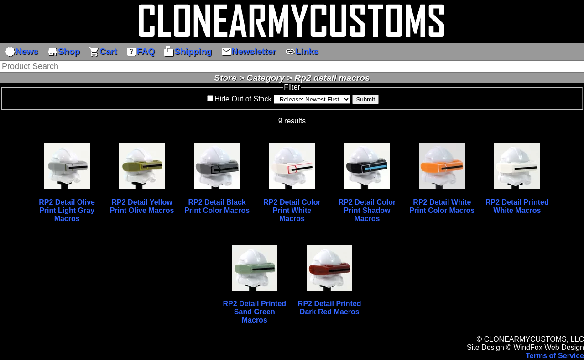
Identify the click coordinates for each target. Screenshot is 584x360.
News (21, 51)
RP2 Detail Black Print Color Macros (217, 206)
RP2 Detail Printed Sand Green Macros (254, 312)
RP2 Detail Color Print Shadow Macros (367, 210)
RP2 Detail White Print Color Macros (441, 206)
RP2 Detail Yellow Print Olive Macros (142, 206)
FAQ (140, 51)
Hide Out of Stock (242, 99)
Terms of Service (555, 356)
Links (301, 51)
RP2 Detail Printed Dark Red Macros (329, 308)
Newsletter (248, 51)
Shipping (187, 51)
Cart (103, 51)
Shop (63, 51)
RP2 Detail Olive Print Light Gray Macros (67, 210)
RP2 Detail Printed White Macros (517, 206)
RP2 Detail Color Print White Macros (291, 210)
